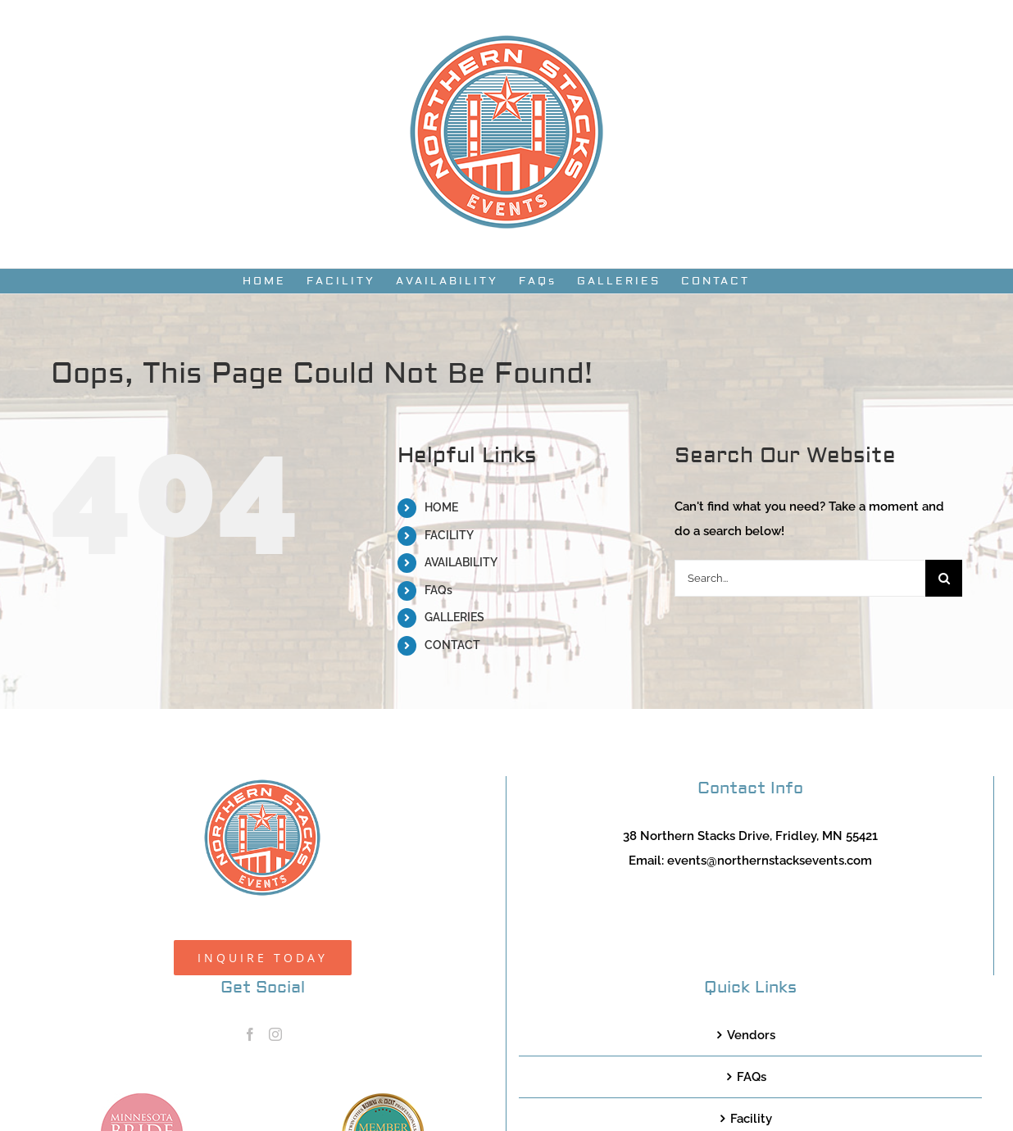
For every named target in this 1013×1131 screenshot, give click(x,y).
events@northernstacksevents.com (769, 860)
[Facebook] (250, 1034)
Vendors (751, 1035)
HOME (441, 507)
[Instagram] (275, 1034)
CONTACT (452, 645)
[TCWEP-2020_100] (383, 1099)
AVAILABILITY (461, 562)
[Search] (943, 578)
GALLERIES (454, 617)
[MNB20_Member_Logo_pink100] (142, 1099)
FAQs (438, 590)
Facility (751, 1118)
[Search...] (800, 578)
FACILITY (449, 535)
